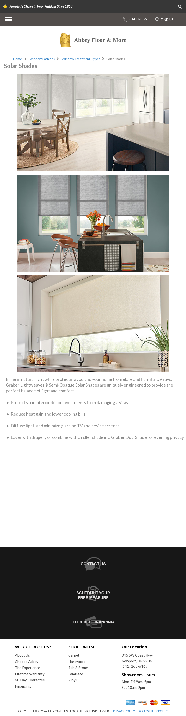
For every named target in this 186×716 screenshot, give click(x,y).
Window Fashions (42, 59)
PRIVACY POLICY (124, 711)
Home (17, 59)
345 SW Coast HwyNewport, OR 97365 (138, 658)
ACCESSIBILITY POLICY (153, 711)
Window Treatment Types (81, 59)
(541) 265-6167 (135, 666)
